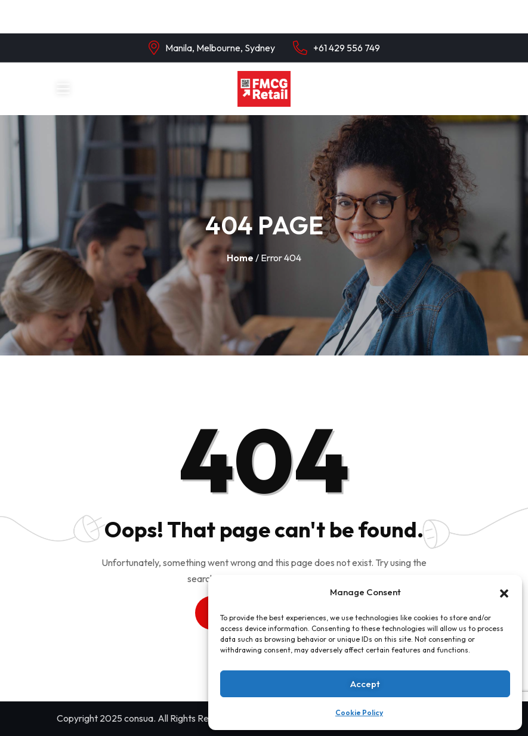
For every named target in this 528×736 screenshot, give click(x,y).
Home (240, 258)
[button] (504, 592)
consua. (140, 718)
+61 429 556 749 (346, 48)
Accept (365, 683)
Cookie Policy (359, 712)
